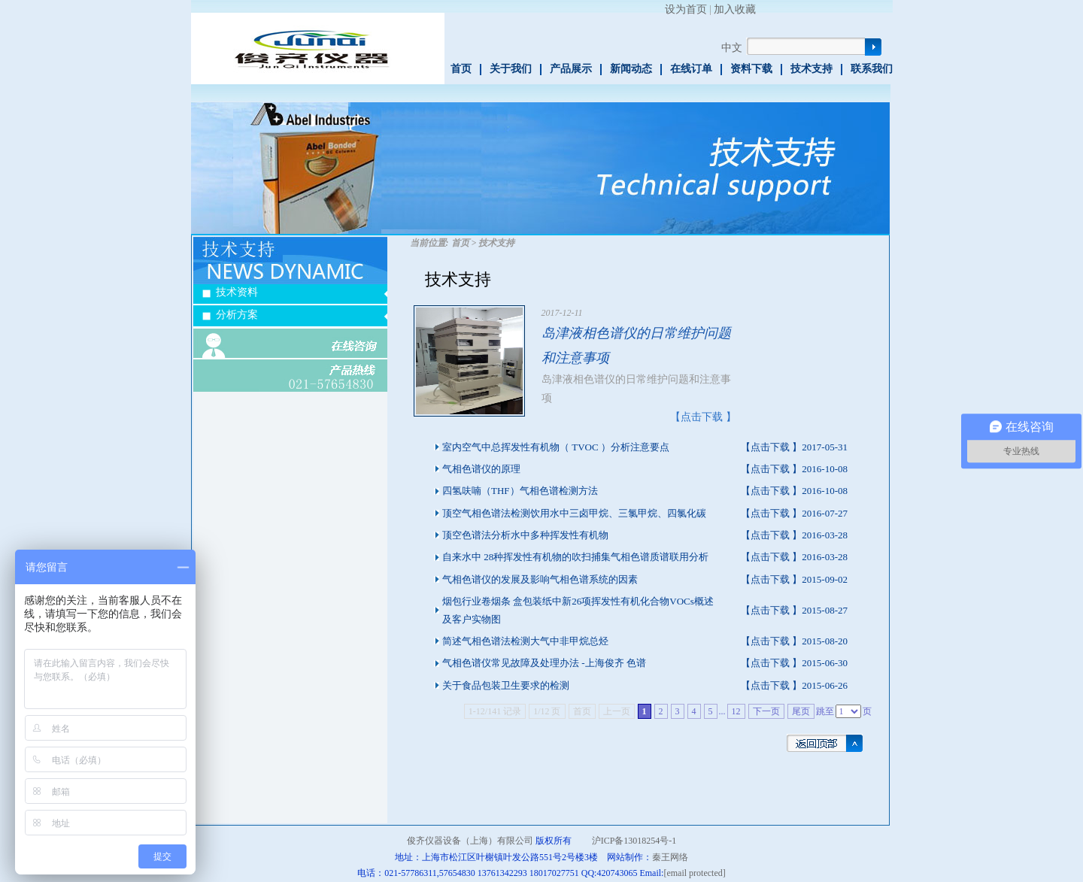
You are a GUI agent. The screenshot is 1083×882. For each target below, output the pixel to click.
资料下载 (751, 68)
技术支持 (811, 68)
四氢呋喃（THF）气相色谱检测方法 (520, 490)
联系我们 (872, 68)
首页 (461, 68)
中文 (731, 47)
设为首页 (686, 9)
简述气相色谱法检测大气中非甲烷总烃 (525, 641)
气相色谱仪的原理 (481, 468)
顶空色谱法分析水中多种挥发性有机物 (525, 535)
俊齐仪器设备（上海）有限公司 (470, 840)
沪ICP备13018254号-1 (634, 840)
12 (736, 711)
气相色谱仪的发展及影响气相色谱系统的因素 (540, 579)
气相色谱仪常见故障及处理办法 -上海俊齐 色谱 (544, 662)
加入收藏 (735, 9)
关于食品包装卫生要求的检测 (505, 685)
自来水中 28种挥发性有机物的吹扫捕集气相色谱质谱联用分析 (575, 556)
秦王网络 (670, 857)
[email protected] (694, 873)
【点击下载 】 (703, 417)
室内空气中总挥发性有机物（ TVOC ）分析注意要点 (555, 447)
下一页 (766, 711)
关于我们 (511, 68)
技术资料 (237, 292)
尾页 (801, 711)
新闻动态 (631, 68)
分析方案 (237, 314)
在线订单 (691, 68)
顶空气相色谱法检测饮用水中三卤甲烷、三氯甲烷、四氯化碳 (574, 513)
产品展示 (571, 68)
